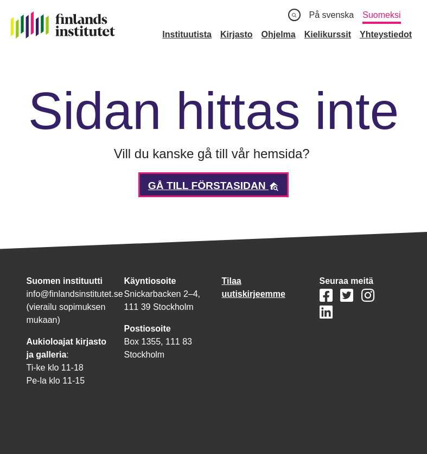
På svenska (331, 15)
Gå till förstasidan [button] (213, 186)
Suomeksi (381, 15)
